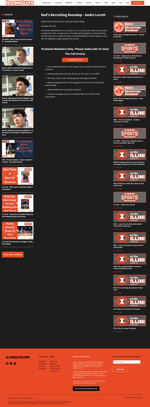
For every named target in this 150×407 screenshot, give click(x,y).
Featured (42, 361)
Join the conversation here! (86, 389)
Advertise (89, 2)
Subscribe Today (137, 2)
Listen (119, 40)
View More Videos (13, 254)
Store (120, 2)
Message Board (46, 2)
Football (79, 2)
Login (127, 2)
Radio (113, 2)
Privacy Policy (55, 366)
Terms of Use (55, 368)
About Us (53, 361)
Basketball (69, 2)
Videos (106, 2)
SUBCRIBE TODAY (75, 60)
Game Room (58, 2)
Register (53, 363)
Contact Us (54, 371)
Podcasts (97, 2)
